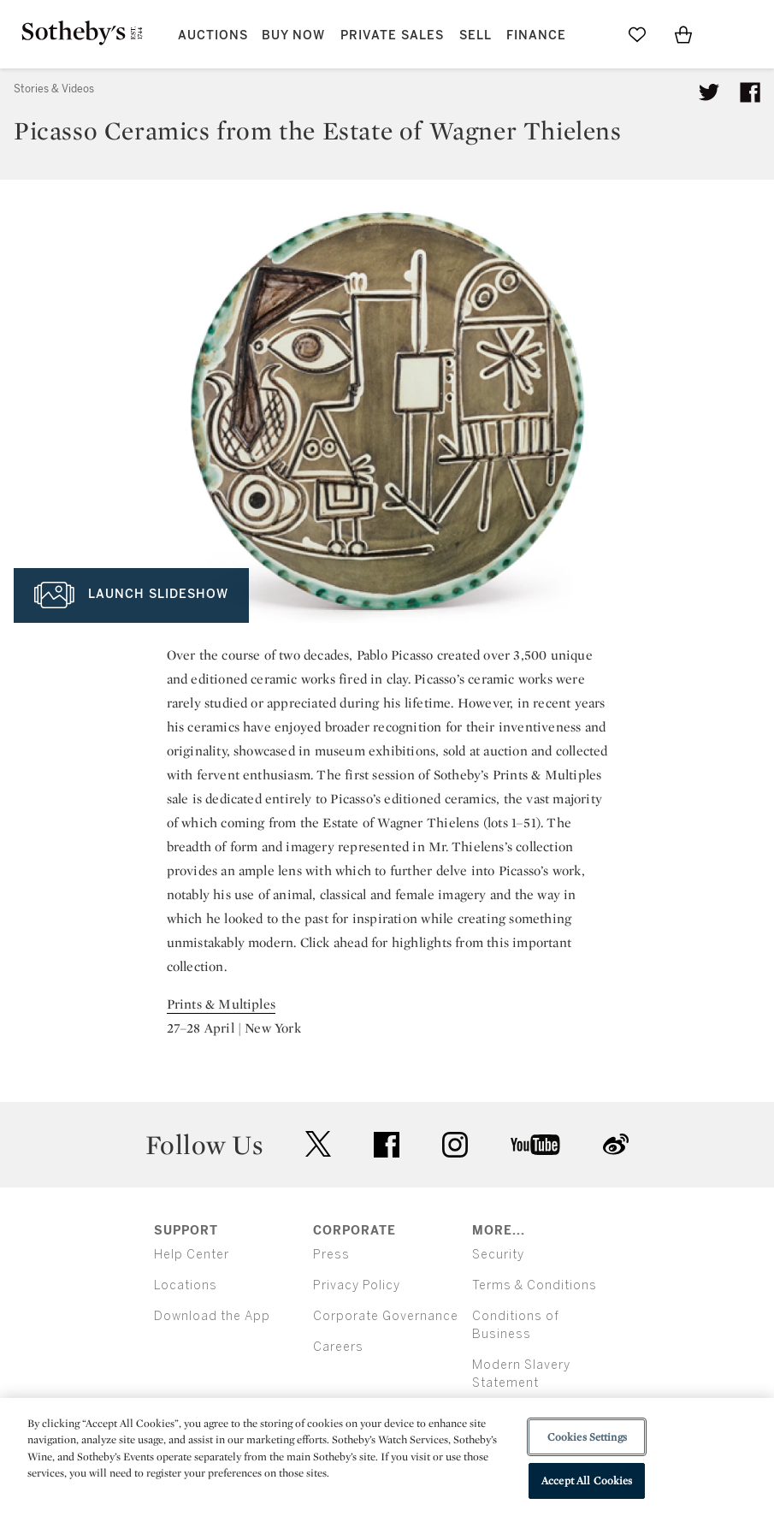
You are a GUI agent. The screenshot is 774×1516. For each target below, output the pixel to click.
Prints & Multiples (221, 1004)
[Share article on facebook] (750, 92)
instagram (455, 1145)
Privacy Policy (356, 1285)
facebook (386, 1145)
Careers (338, 1347)
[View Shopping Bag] (683, 34)
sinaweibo (616, 1144)
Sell (475, 35)
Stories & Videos (54, 89)
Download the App (212, 1316)
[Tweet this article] (709, 92)
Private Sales (392, 35)
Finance (536, 35)
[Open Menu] (729, 35)
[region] (387, 1457)
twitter (318, 1144)
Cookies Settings (587, 1437)
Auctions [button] (213, 35)
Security (498, 1254)
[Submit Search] (591, 34)
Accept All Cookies (586, 1480)
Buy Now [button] (293, 35)
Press (331, 1254)
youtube (535, 1144)
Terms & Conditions (534, 1285)
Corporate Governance (385, 1316)
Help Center (191, 1254)
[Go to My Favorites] (637, 34)
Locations (185, 1285)
